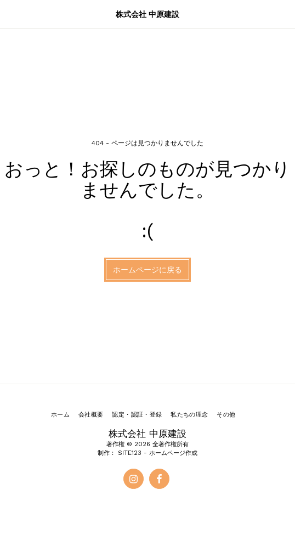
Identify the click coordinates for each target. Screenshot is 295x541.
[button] (12, 14)
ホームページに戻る (147, 269)
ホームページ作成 (173, 453)
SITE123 (129, 453)
